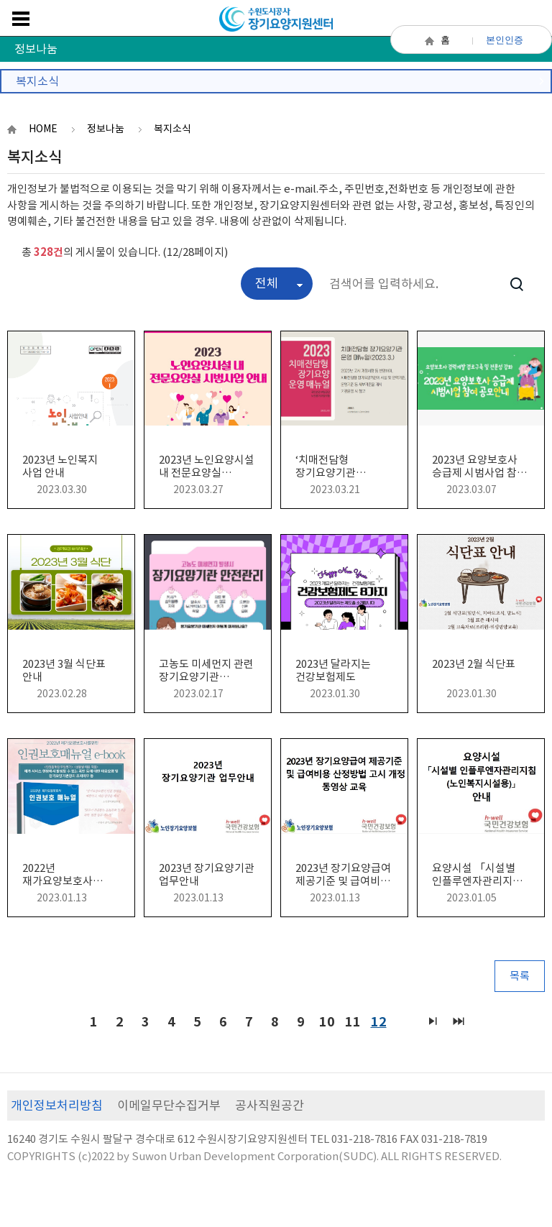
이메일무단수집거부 (169, 1105)
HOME (43, 128)
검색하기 (517, 284)
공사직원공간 (269, 1105)
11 (351, 1020)
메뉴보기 (21, 19)
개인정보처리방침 (57, 1105)
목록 (520, 976)
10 (325, 1020)
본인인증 (504, 40)
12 (377, 1020)
